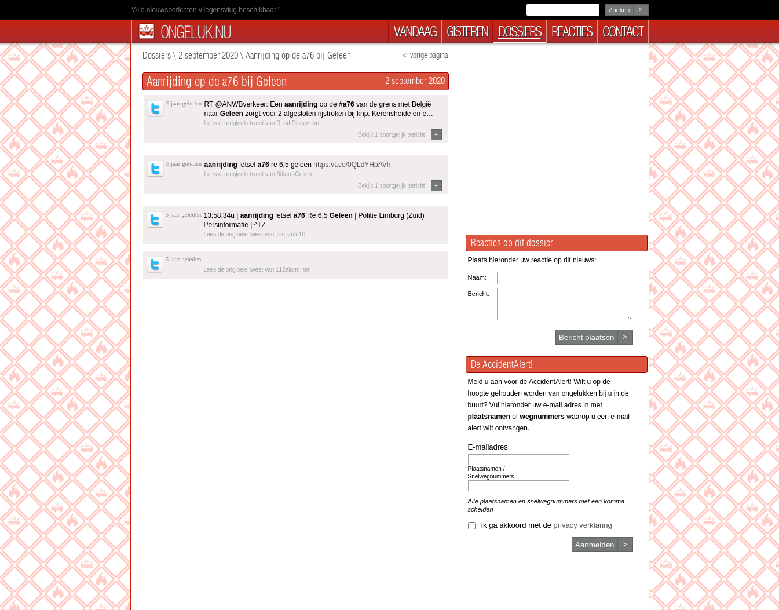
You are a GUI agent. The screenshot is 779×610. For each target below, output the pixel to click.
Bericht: (478, 293)
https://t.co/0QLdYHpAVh (351, 164)
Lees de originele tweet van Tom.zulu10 (254, 234)
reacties (571, 31)
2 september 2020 (208, 55)
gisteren (467, 31)
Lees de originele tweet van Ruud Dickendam (262, 123)
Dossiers (156, 55)
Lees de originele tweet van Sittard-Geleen (259, 174)
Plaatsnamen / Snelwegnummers (491, 473)
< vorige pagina (424, 55)
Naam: (477, 277)
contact (622, 31)
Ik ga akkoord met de (546, 525)
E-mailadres (488, 447)
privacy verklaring (583, 525)
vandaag (415, 31)
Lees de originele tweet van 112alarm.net (257, 269)
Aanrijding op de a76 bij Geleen (298, 55)
